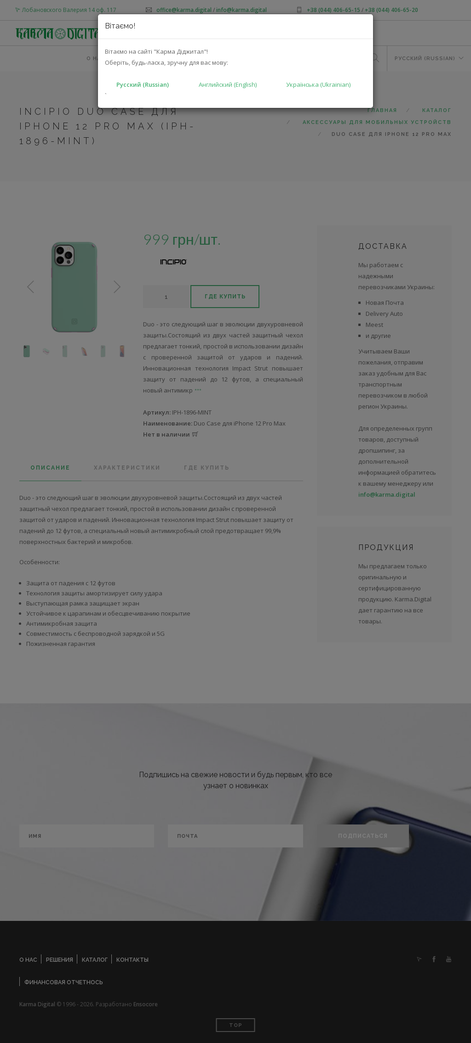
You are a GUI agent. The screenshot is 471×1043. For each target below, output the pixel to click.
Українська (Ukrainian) (318, 84)
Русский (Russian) (142, 84)
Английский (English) (228, 84)
